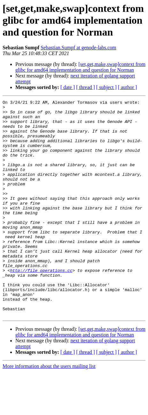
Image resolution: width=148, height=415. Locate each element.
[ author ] (127, 87)
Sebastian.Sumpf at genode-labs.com (78, 47)
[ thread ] (85, 87)
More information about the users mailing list (49, 409)
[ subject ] (106, 87)
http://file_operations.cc (41, 305)
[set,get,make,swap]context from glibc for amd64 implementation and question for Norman (80, 67)
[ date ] (67, 87)
